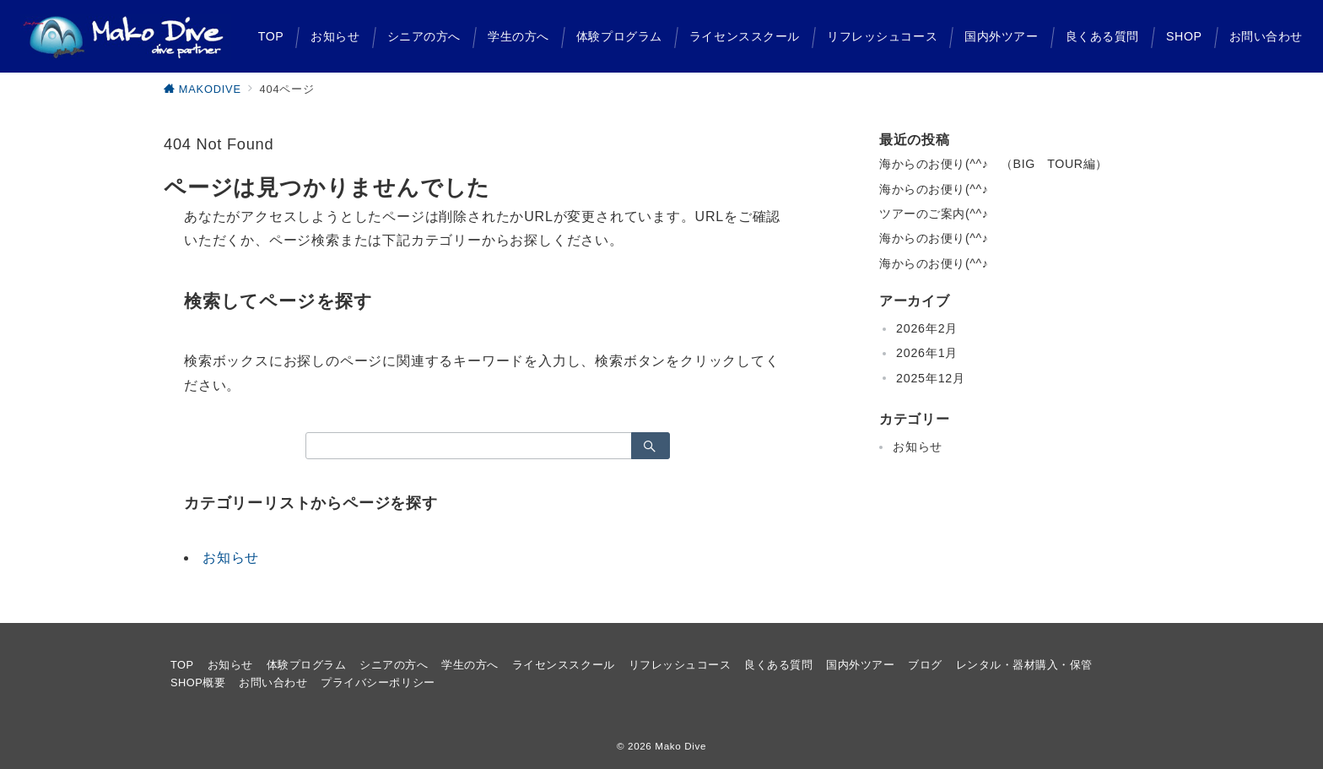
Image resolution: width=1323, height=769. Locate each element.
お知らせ (230, 557)
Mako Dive (680, 745)
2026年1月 (927, 353)
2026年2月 (927, 328)
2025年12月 (930, 378)
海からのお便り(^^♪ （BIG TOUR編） (993, 164)
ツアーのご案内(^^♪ (933, 213)
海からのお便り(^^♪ (933, 189)
